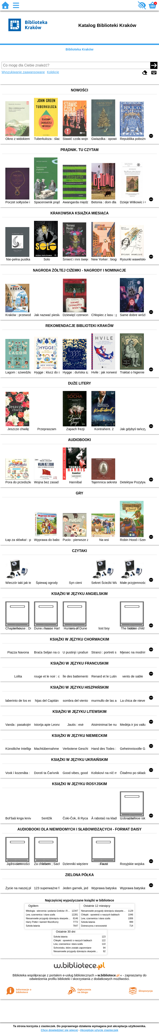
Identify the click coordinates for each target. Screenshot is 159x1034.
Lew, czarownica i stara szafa (40, 914)
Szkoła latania (33, 926)
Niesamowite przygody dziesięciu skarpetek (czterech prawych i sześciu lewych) (66, 918)
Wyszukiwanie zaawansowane (23, 72)
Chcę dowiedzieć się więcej (59, 1030)
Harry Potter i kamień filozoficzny (42, 922)
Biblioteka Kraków (79, 49)
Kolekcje (53, 72)
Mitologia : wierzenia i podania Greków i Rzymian (50, 911)
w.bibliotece (109, 975)
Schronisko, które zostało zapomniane (72, 948)
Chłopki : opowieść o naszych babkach (100, 914)
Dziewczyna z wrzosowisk (94, 926)
